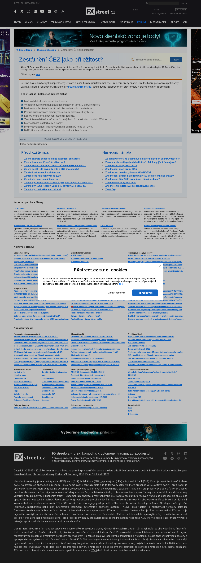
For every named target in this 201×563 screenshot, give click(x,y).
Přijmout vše (145, 292)
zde (121, 284)
